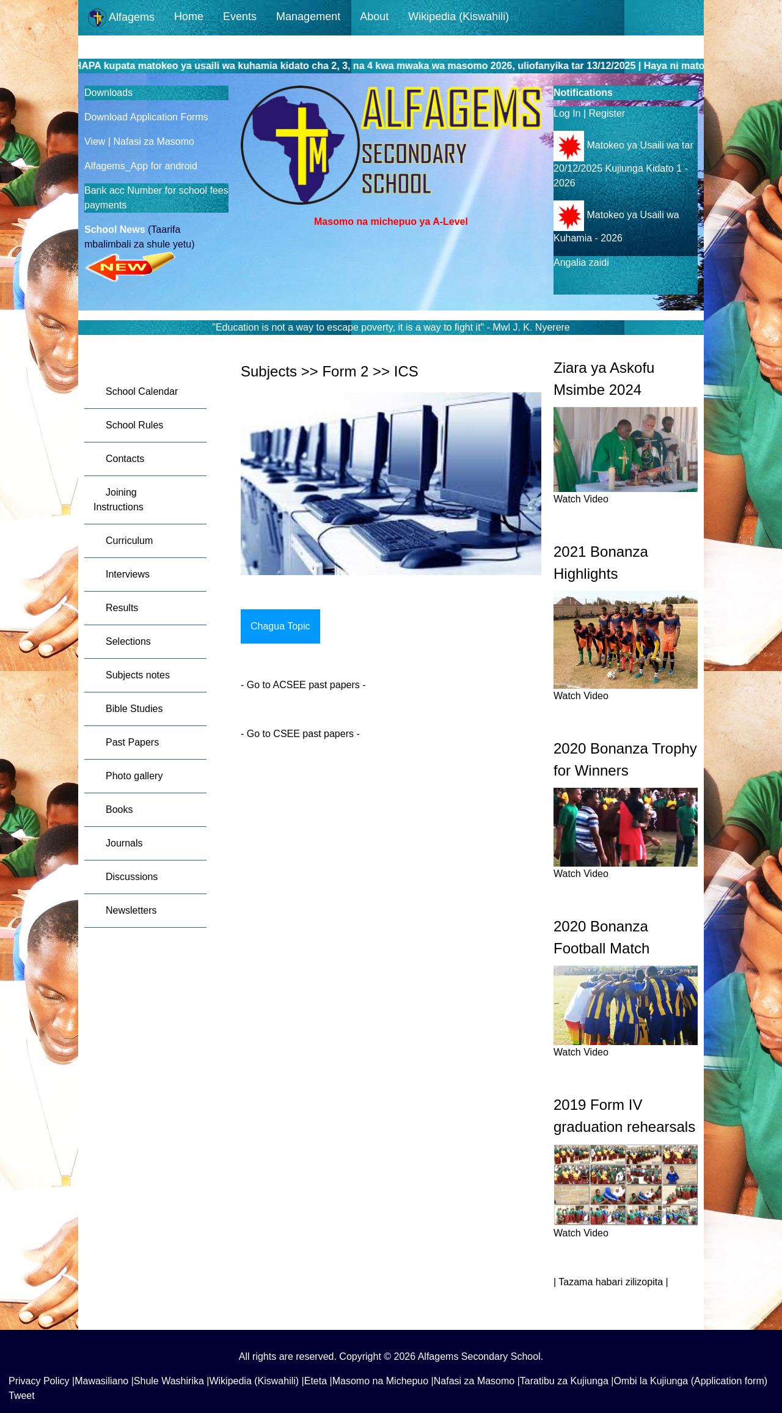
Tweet (22, 1395)
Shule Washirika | (172, 1381)
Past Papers (132, 742)
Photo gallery (134, 776)
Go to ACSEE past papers (304, 685)
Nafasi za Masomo (153, 141)
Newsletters (131, 910)
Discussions (132, 877)
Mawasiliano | (104, 1381)
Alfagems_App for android (140, 166)
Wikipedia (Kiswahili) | (256, 1381)
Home (188, 16)
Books (119, 809)
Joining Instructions (118, 499)
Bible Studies (134, 708)
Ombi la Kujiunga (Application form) (690, 1381)
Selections (128, 641)
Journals (124, 843)
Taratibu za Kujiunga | (567, 1381)
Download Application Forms (146, 117)
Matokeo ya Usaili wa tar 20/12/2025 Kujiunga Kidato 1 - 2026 (623, 164)
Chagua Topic (280, 626)
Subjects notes (138, 675)
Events (240, 16)
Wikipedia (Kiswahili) (458, 16)
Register (607, 113)
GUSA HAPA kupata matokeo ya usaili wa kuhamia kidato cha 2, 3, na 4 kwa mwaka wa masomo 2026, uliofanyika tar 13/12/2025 (363, 66)
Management (308, 16)
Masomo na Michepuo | (383, 1381)
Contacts (125, 458)
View (96, 141)
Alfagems (121, 18)
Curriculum (129, 540)
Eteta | (318, 1381)
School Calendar (142, 391)
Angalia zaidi (581, 262)
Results (122, 608)
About (374, 16)
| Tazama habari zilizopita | (611, 1282)
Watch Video (581, 499)
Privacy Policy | (42, 1381)
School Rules (134, 425)
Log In (567, 113)
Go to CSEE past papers (299, 734)
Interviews (128, 574)
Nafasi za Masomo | (477, 1381)
